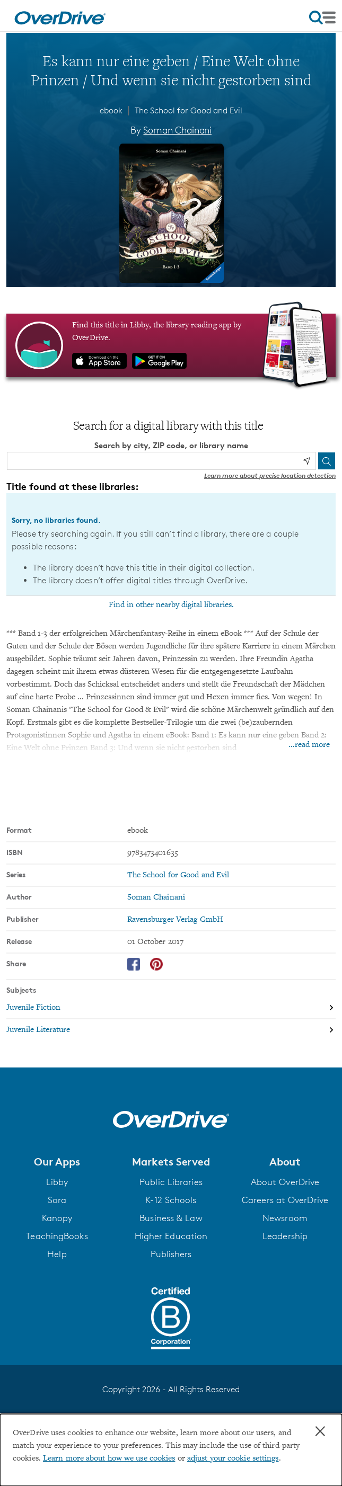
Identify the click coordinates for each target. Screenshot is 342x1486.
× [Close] (320, 1431)
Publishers (171, 1254)
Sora (57, 1200)
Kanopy (57, 1218)
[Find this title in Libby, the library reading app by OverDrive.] (171, 345)
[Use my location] (306, 460)
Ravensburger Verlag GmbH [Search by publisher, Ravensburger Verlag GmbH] (175, 919)
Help (56, 1254)
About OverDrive (285, 1182)
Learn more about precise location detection (270, 475)
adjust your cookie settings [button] (233, 1458)
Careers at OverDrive (285, 1200)
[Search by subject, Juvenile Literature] (171, 1029)
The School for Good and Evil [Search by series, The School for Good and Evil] (178, 875)
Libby (57, 1182)
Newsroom (285, 1218)
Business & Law (170, 1218)
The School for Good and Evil (188, 110)
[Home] (60, 16)
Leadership (285, 1236)
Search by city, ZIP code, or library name (171, 445)
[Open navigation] (322, 17)
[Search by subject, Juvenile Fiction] (171, 1008)
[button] (57, 1162)
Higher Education (171, 1236)
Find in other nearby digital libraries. (171, 605)
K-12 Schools (170, 1200)
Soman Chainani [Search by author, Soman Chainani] (177, 130)
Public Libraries (171, 1182)
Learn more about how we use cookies (109, 1458)
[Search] (326, 460)
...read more (309, 745)
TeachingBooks (56, 1236)
